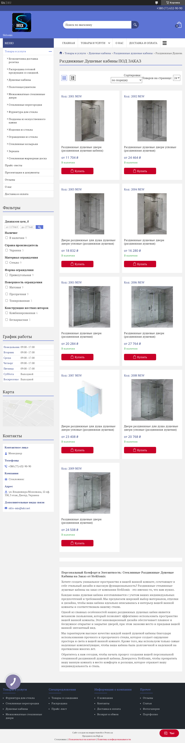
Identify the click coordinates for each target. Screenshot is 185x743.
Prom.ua (109, 732)
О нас (119, 43)
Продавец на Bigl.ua (92, 736)
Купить (80, 171)
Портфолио (150, 714)
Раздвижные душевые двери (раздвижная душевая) (144, 241)
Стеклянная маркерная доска (28, 158)
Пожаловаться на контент (82, 739)
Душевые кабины (100, 53)
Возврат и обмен (108, 714)
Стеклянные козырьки (23, 144)
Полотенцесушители (22, 87)
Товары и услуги (93, 43)
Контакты (103, 703)
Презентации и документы (22, 172)
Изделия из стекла (21, 129)
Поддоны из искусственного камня (27, 120)
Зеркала (14, 151)
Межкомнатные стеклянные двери (27, 95)
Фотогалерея (151, 709)
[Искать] (135, 23)
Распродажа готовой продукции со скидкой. (24, 70)
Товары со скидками (65, 698)
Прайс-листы (13, 165)
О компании (105, 698)
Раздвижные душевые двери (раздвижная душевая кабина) (82, 148)
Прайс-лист (59, 709)
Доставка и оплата (143, 43)
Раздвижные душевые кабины (133, 53)
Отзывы (10, 179)
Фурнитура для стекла (23, 112)
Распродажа (59, 703)
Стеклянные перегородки (25, 104)
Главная (68, 43)
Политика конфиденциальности (114, 739)
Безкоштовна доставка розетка (23, 60)
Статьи (147, 703)
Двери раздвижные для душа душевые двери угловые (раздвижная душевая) (88, 241)
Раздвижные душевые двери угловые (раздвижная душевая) (150, 148)
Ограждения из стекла (23, 137)
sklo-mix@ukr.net (19, 508)
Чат (169, 733)
